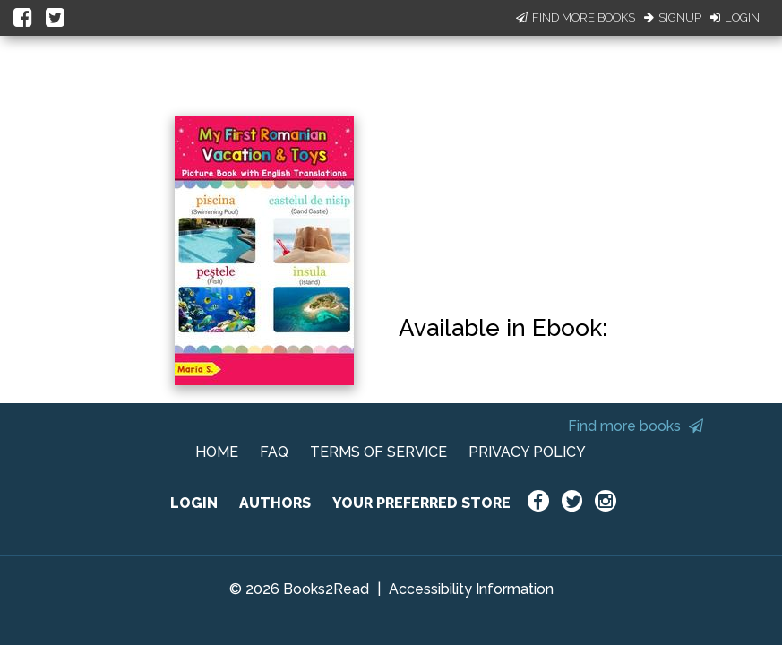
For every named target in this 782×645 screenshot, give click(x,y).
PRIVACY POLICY (527, 451)
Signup (672, 17)
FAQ (274, 451)
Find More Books (575, 17)
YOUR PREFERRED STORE (421, 503)
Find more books (635, 425)
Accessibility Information (471, 589)
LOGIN (194, 503)
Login (735, 17)
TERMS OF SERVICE (378, 451)
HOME (216, 451)
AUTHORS (275, 503)
